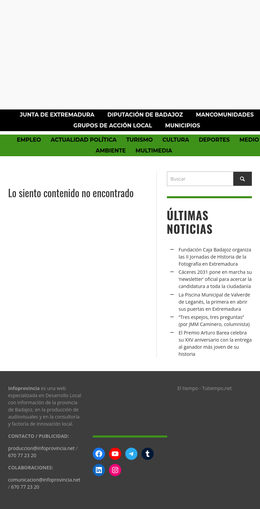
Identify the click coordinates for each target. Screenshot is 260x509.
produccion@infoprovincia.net (41, 448)
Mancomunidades (225, 114)
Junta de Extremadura (57, 114)
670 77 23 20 (22, 455)
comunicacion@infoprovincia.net (44, 479)
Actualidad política (84, 140)
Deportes (214, 140)
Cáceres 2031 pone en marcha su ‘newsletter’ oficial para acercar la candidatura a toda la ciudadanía (215, 279)
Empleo (29, 140)
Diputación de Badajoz (145, 114)
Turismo (139, 140)
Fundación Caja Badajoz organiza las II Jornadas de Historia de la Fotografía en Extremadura (215, 256)
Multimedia (153, 150)
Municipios (182, 125)
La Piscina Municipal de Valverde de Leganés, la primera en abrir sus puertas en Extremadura (214, 301)
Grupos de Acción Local (112, 125)
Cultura (175, 140)
